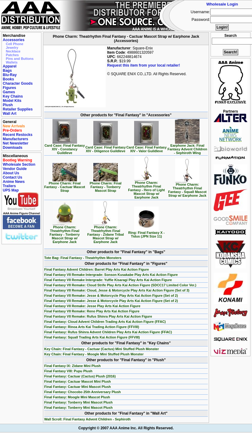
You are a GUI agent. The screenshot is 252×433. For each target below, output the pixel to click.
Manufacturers (15, 139)
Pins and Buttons (19, 58)
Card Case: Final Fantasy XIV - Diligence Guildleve (105, 147)
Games (9, 92)
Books (8, 79)
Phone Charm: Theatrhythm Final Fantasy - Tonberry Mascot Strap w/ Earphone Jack (65, 233)
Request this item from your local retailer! (143, 65)
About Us (11, 173)
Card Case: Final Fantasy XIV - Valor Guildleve (146, 147)
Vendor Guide (15, 169)
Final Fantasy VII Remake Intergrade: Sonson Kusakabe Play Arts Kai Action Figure (111, 274)
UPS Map (11, 190)
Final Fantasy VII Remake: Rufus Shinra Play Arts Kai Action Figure (98, 316)
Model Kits (12, 101)
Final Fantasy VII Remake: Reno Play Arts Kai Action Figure (91, 311)
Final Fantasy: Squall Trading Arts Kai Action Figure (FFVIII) (92, 337)
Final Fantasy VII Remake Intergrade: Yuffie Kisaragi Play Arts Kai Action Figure (108, 280)
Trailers (9, 186)
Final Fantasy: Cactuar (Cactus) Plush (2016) (80, 376)
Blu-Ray (10, 75)
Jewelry (12, 47)
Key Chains (13, 96)
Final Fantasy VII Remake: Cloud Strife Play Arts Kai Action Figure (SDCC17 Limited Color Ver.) (120, 285)
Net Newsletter (15, 143)
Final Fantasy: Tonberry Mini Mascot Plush (78, 402)
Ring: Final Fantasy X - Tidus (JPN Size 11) (146, 233)
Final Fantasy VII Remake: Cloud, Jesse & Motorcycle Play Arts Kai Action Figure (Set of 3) (116, 290)
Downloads (12, 147)
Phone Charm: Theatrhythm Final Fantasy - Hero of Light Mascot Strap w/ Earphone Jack (146, 188)
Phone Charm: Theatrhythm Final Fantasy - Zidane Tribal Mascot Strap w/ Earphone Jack (105, 233)
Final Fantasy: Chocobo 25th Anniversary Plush (82, 392)
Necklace (13, 51)
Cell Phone (14, 44)
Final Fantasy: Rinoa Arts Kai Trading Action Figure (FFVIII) (91, 327)
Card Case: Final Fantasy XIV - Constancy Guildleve (65, 148)
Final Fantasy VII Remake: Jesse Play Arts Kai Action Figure (92, 306)
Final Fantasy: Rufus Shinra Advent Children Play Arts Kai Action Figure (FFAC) (108, 332)
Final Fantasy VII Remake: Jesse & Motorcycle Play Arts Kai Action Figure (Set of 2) (111, 295)
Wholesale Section (19, 164)
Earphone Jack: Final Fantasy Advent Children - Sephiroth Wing (187, 148)
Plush (8, 105)
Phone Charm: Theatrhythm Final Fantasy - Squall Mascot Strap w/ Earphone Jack (187, 188)
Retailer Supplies (18, 109)
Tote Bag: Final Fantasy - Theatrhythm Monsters (83, 258)
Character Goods (18, 83)
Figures (9, 88)
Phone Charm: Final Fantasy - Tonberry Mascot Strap (106, 185)
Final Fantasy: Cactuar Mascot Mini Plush (77, 381)
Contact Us (12, 177)
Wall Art (9, 113)
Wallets (11, 62)
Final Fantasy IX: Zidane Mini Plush (72, 366)
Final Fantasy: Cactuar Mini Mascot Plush (77, 387)
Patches (12, 55)
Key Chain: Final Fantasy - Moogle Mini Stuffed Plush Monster (94, 354)
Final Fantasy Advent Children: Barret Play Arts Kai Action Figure (96, 269)
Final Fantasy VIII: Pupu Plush (68, 371)
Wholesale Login (222, 4)
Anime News (14, 182)
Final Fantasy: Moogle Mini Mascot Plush (77, 397)
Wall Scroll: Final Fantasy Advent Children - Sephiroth (87, 419)
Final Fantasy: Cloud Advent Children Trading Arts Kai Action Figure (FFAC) (105, 321)
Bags (7, 70)
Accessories (14, 40)
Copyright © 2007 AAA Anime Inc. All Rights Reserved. (125, 428)
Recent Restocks (18, 135)
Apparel (10, 66)
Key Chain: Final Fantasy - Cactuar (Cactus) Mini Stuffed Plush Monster (101, 349)
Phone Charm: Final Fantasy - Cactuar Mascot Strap (64, 185)
